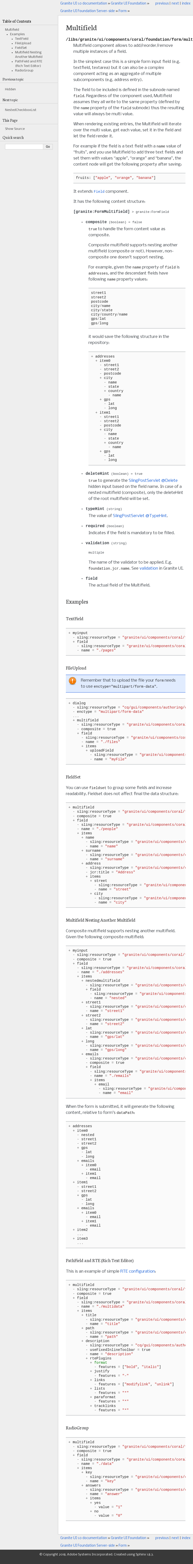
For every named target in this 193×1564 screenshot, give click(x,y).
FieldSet (21, 48)
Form (123, 11)
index (186, 4)
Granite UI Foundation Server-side (87, 11)
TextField (21, 39)
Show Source (15, 129)
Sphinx (141, 1559)
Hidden (10, 89)
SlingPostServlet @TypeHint (140, 519)
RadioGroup (24, 70)
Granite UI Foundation (128, 4)
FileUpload (23, 43)
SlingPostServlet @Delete (153, 484)
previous (162, 4)
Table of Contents (17, 21)
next (175, 4)
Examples (17, 34)
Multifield (12, 29)
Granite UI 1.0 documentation (83, 4)
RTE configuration (137, 1276)
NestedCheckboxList (20, 110)
